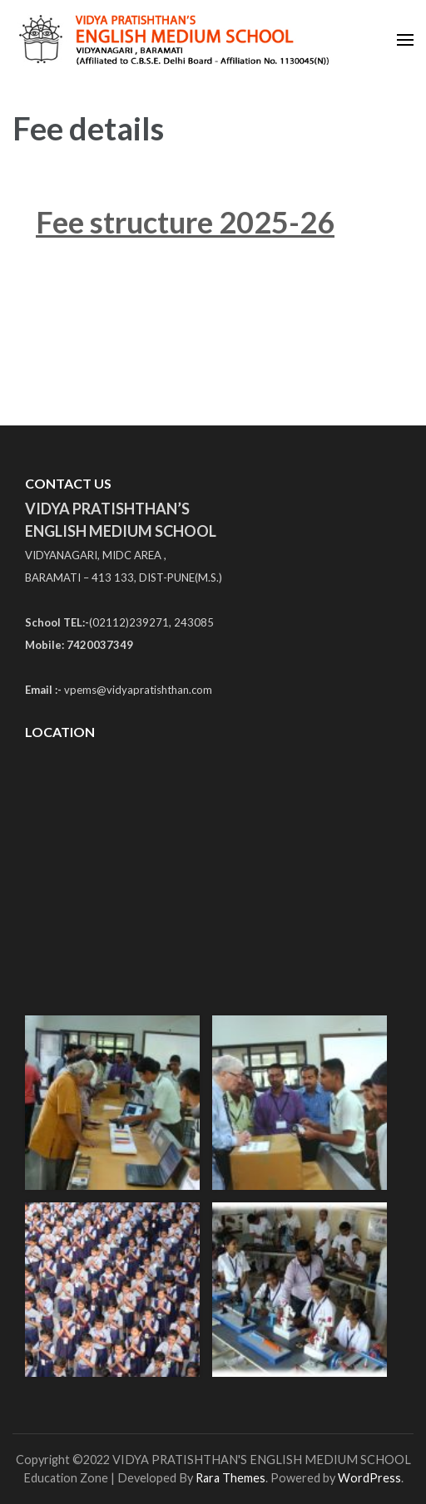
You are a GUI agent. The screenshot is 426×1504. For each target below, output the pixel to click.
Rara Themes (230, 1478)
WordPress (369, 1478)
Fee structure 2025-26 (185, 222)
